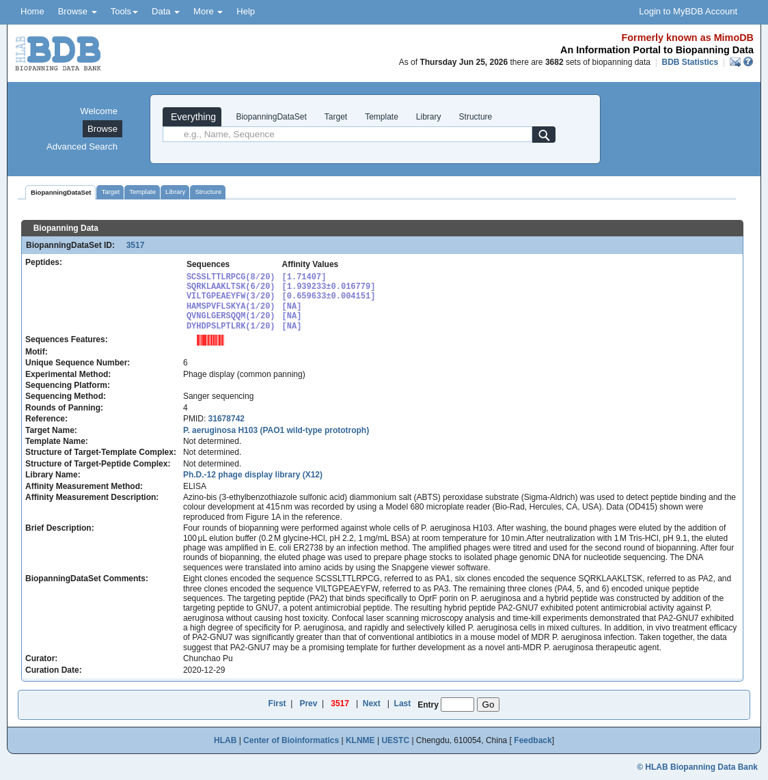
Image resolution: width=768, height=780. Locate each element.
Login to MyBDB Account (688, 11)
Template (381, 117)
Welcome (99, 111)
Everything (192, 116)
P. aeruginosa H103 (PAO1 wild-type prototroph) (276, 430)
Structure (476, 117)
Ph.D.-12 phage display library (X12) (253, 474)
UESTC (395, 740)
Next (372, 703)
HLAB (225, 740)
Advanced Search (82, 146)
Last (402, 703)
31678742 (226, 418)
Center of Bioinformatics (291, 740)
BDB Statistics (689, 62)
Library (428, 117)
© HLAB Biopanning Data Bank (697, 767)
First (277, 703)
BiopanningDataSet (270, 117)
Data (166, 11)
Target (336, 117)
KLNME (360, 740)
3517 (130, 245)
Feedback (532, 740)
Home (32, 11)
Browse (77, 11)
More (208, 11)
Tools (124, 11)
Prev (308, 703)
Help (245, 11)
